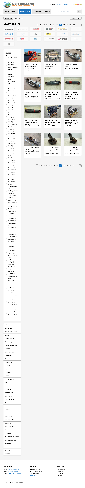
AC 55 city (11, 107)
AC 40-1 (11, 93)
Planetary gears (9, 403)
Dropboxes (8, 365)
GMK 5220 (12, 239)
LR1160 (11, 288)
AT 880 (11, 153)
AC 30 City (11, 88)
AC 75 (10, 112)
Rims (6, 406)
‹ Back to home (8, 18)
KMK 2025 (11, 264)
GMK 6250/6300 (13, 244)
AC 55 (10, 105)
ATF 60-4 (11, 174)
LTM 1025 (11, 300)
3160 (10, 79)
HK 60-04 (11, 253)
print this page (76, 18)
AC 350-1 (11, 136)
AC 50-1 (11, 102)
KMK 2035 (11, 266)
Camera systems (9, 338)
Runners (7, 409)
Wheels (7, 447)
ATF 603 (11, 177)
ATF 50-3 (11, 167)
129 (70, 25)
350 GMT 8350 (13, 67)
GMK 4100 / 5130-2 (13, 231)
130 (74, 25)
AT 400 (11, 146)
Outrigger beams (9, 399)
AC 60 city (11, 110)
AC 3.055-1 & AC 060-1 (12, 82)
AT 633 (11, 150)
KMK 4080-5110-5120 (12, 277)
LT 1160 (11, 290)
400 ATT (11, 72)
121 (44, 25)
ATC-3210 (11, 155)
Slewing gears (9, 423)
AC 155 (11, 126)
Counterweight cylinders (11, 345)
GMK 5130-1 (12, 237)
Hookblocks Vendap (11, 261)
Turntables (8, 443)
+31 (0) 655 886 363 (12, 471)
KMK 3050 (11, 271)
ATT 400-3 (11, 179)
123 (50, 25)
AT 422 (11, 148)
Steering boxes (9, 416)
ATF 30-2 (11, 160)
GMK (10, 209)
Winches (7, 453)
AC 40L (11, 98)
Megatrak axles (9, 392)
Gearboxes (8, 372)
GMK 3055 (12, 216)
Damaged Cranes (10, 352)
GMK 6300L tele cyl (13, 247)
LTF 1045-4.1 (12, 295)
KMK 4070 (11, 274)
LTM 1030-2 (12, 304)
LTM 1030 (11, 302)
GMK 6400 (12, 250)
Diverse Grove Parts (12, 196)
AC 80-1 (11, 114)
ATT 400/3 (11, 182)
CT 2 (10, 184)
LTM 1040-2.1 (13, 314)
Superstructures (9, 426)
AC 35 (11, 91)
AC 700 (11, 141)
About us (60, 473)
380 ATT (11, 69)
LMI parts (7, 386)
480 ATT (11, 74)
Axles (6, 325)
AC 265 (11, 131)
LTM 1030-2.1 (12, 307)
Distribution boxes (10, 359)
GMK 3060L (12, 218)
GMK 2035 (12, 211)
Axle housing (8, 328)
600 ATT (11, 77)
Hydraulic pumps (9, 379)
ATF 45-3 (11, 165)
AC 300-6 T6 (12, 134)
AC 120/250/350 (13, 124)
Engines (7, 369)
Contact (60, 475)
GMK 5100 (12, 234)
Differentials (8, 355)
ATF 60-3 (11, 172)
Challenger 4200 (13, 191)
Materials (24, 11)
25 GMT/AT (12, 60)
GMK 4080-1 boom (13, 224)
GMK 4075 (12, 221)
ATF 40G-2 (12, 162)
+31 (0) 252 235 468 (61, 5)
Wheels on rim (9, 450)
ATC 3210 (11, 158)
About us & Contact (42, 11)
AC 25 (10, 86)
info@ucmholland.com (15, 473)
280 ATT (11, 65)
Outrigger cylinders (10, 396)
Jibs (6, 382)
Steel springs (8, 413)
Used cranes (10, 11)
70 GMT (11, 62)
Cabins (7, 335)
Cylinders (7, 348)
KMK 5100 (12, 280)
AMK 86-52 (12, 143)
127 (64, 25)
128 (67, 25)
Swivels (7, 430)
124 (54, 25)
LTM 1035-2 (12, 309)
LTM (10, 297)
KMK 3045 (11, 269)
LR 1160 (11, 285)
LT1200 (11, 292)
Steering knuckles (9, 420)
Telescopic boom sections (12, 436)
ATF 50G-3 (12, 170)
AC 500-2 (11, 138)
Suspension (8, 433)
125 (57, 25)
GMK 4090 (12, 227)
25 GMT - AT (12, 57)
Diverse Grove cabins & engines (12, 202)
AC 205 (11, 129)
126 (60, 25)
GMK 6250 (11, 241)
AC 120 (11, 122)
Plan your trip (33, 475)
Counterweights (9, 342)
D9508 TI (11, 193)
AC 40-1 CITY (12, 95)
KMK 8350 (11, 283)
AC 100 (11, 117)
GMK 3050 (12, 213)
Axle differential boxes (11, 331)
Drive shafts (8, 362)
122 (47, 25)
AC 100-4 (11, 119)
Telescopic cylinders (10, 440)
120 (40, 25)
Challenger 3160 (12, 187)
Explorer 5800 (12, 206)
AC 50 (11, 100)
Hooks (7, 376)
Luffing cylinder (9, 389)
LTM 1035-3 (12, 312)
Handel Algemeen (13, 256)
